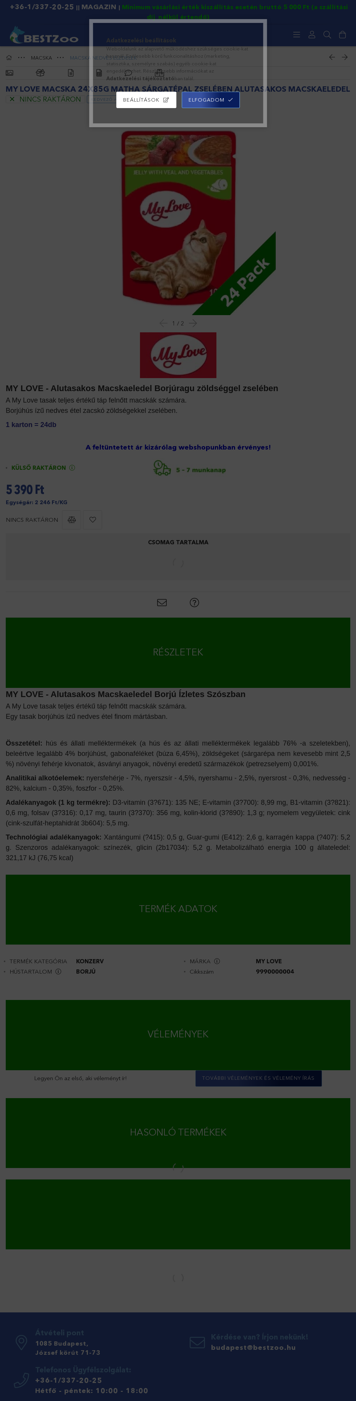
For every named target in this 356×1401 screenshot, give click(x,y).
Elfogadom (206, 100)
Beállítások (141, 100)
